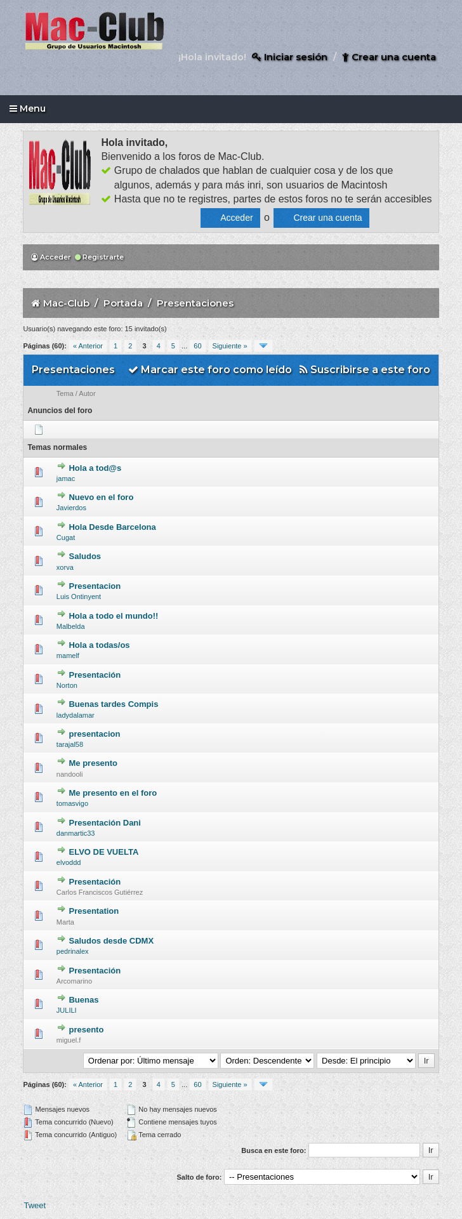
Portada (123, 303)
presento (86, 1029)
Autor (87, 393)
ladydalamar (75, 715)
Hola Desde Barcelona (112, 527)
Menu (28, 108)
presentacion (94, 734)
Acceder (51, 257)
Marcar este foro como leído (210, 370)
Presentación (95, 675)
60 (197, 346)
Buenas (83, 1000)
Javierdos (71, 507)
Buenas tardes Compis (113, 704)
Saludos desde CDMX (111, 941)
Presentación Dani (104, 822)
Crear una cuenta (389, 57)
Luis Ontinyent (78, 596)
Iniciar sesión (289, 57)
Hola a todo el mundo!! (113, 616)
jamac (65, 478)
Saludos (85, 556)
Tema (65, 393)
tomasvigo (72, 803)
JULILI (66, 1010)
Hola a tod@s (95, 468)
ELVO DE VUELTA (103, 852)
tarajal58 (69, 744)
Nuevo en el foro (101, 497)
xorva (65, 567)
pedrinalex (72, 951)
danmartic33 (75, 833)
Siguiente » (230, 346)
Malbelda (70, 626)
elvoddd (68, 862)
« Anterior (88, 346)
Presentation (94, 911)
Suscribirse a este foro (365, 370)
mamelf (67, 655)
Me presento (93, 763)
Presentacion (95, 586)
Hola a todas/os (99, 645)
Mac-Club (66, 303)
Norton (66, 685)
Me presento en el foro (113, 793)
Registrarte (99, 257)
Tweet (34, 1205)
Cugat (65, 537)
